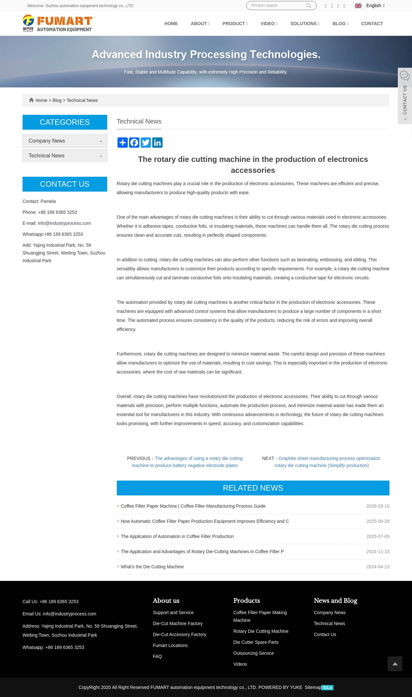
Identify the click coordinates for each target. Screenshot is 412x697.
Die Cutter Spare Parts (256, 642)
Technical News (81, 100)
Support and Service (173, 612)
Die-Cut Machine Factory (178, 623)
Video (269, 23)
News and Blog (335, 600)
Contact (372, 23)
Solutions (305, 23)
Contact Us (325, 634)
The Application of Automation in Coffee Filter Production (177, 536)
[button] (209, 23)
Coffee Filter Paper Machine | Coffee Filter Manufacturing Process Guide (193, 506)
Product (235, 23)
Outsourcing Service (253, 653)
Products (246, 600)
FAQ (157, 656)
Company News (47, 141)
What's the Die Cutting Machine (152, 566)
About (200, 23)
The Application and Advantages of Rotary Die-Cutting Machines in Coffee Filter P (202, 551)
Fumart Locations (170, 645)
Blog (340, 23)
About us (166, 600)
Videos (240, 664)
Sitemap (313, 687)
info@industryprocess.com (64, 223)
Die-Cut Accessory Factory (179, 634)
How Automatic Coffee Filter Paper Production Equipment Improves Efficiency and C (205, 521)
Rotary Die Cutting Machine (260, 631)
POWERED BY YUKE (281, 687)
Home (171, 23)
